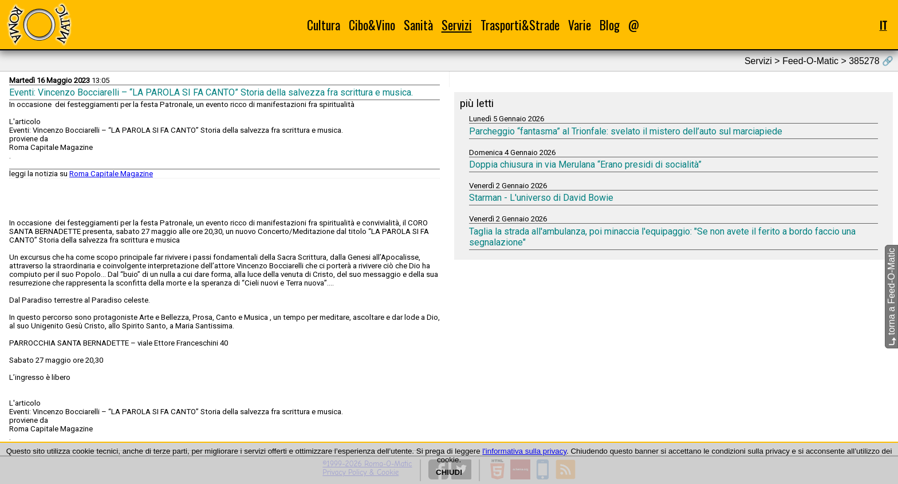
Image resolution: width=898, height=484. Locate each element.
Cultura (323, 25)
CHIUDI (449, 472)
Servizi (457, 25)
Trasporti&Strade (520, 25)
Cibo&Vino (372, 25)
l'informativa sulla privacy (524, 451)
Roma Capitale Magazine (111, 173)
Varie (579, 25)
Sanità (418, 25)
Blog (610, 25)
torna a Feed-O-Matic (891, 297)
